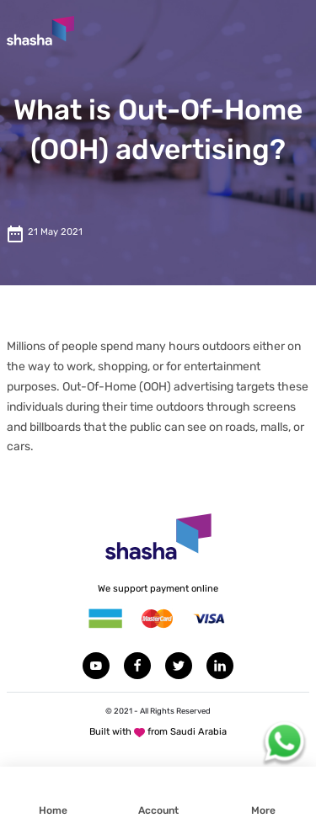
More (263, 810)
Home (53, 810)
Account (158, 810)
